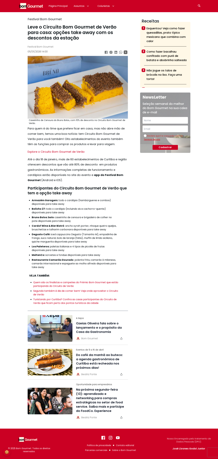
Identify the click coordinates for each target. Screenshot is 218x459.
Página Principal (58, 6)
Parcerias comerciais (96, 450)
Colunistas (106, 6)
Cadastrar (165, 147)
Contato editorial (125, 445)
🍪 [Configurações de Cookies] (7, 452)
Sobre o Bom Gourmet (124, 450)
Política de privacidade (99, 445)
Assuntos (82, 6)
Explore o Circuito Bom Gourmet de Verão (56, 152)
